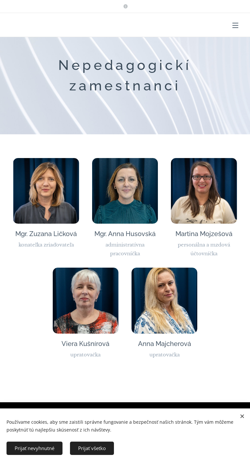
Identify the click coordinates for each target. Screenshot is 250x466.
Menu (235, 25)
